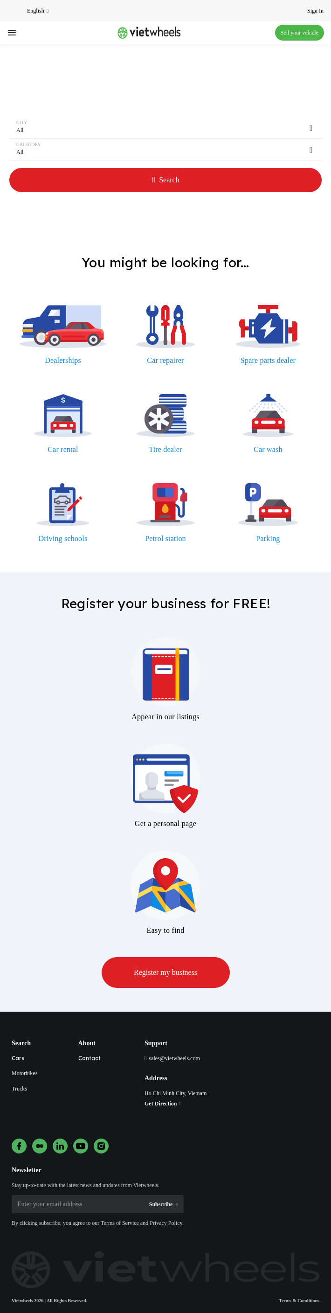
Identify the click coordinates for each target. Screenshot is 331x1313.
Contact (89, 1058)
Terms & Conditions (299, 1300)
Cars (18, 1058)
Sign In (315, 10)
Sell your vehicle (299, 32)
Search (165, 180)
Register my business (165, 972)
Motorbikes (24, 1073)
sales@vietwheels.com (174, 1058)
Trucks (19, 1088)
